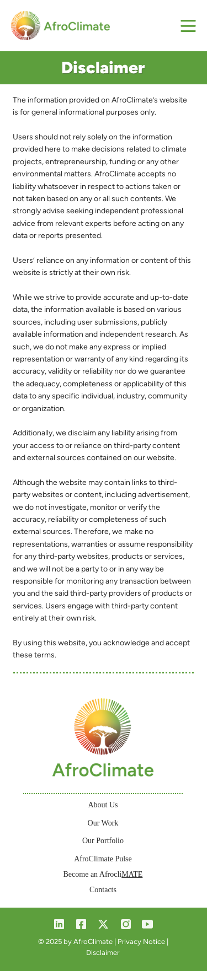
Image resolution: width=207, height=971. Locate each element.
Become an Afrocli (103, 874)
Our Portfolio (103, 841)
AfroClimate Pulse (103, 859)
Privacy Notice (141, 941)
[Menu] (188, 26)
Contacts (102, 890)
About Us (103, 805)
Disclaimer (102, 952)
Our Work (103, 823)
